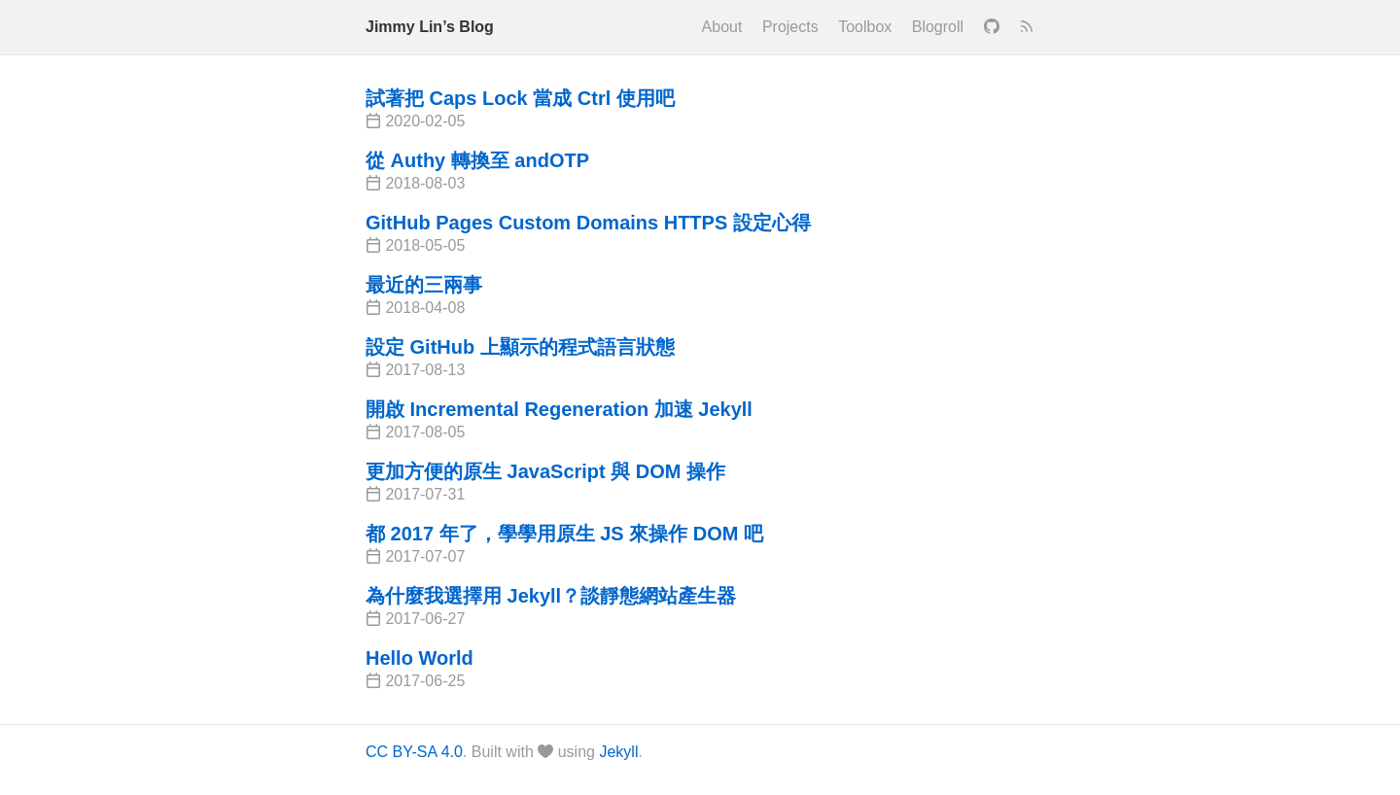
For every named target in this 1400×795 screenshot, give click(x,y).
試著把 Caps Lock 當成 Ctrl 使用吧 (520, 98)
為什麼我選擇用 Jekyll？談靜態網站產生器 (551, 595)
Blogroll (937, 26)
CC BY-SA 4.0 (414, 751)
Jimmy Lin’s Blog (430, 26)
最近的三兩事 (424, 284)
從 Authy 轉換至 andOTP (477, 160)
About (722, 26)
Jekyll (618, 751)
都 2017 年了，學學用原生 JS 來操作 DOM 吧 (564, 533)
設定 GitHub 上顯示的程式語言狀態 (520, 347)
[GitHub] (991, 27)
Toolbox (865, 26)
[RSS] (1026, 27)
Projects (790, 26)
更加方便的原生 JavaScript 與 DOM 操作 (545, 471)
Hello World (419, 658)
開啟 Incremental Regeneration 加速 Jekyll (559, 409)
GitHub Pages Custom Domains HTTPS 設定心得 (588, 222)
